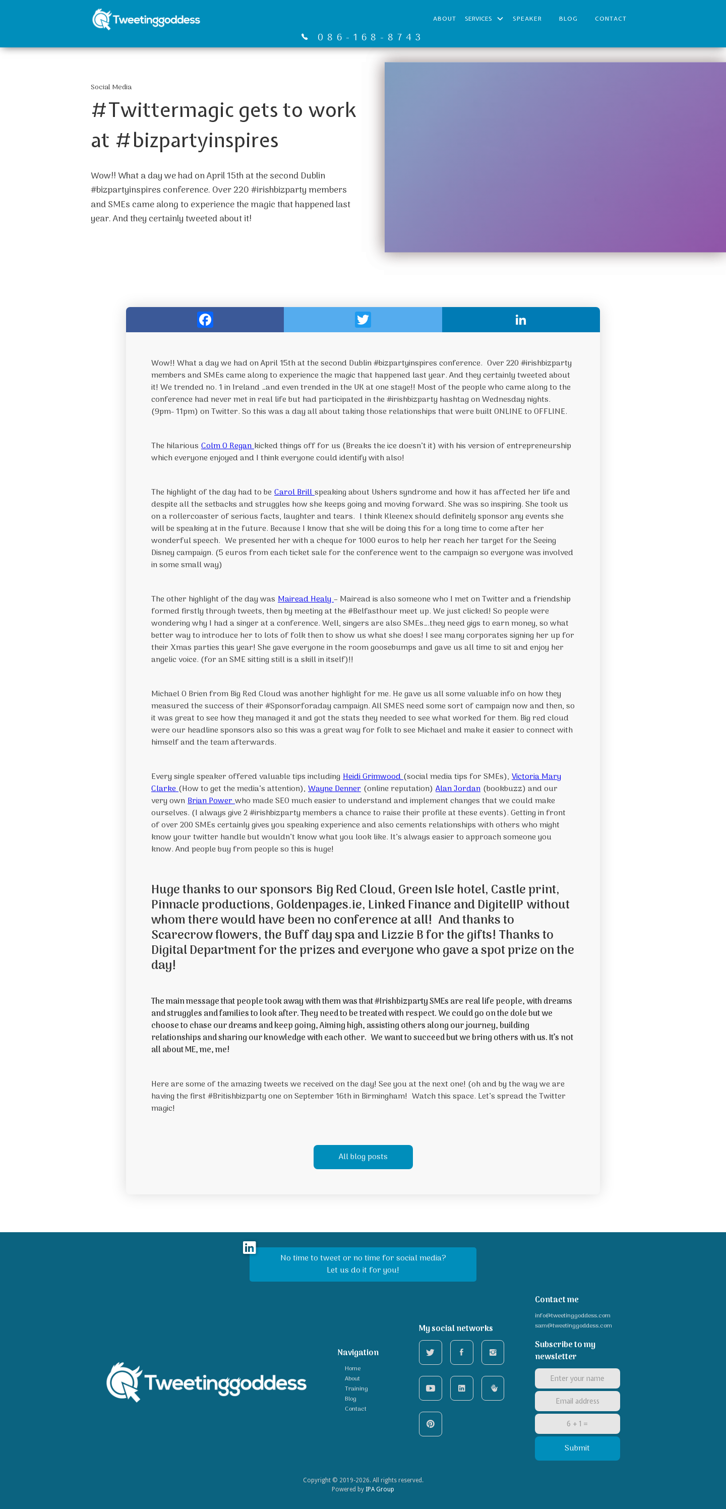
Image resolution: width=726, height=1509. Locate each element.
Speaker (527, 19)
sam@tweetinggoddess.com (573, 1326)
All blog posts (363, 1157)
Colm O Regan (227, 446)
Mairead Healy (306, 599)
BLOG (568, 19)
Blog (350, 1399)
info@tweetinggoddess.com (573, 1315)
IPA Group (380, 1489)
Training (356, 1389)
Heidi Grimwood (373, 776)
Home (352, 1368)
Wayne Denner (334, 789)
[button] (484, 18)
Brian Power (211, 801)
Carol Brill (294, 492)
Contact (611, 19)
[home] (146, 18)
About (444, 19)
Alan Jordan (458, 789)
